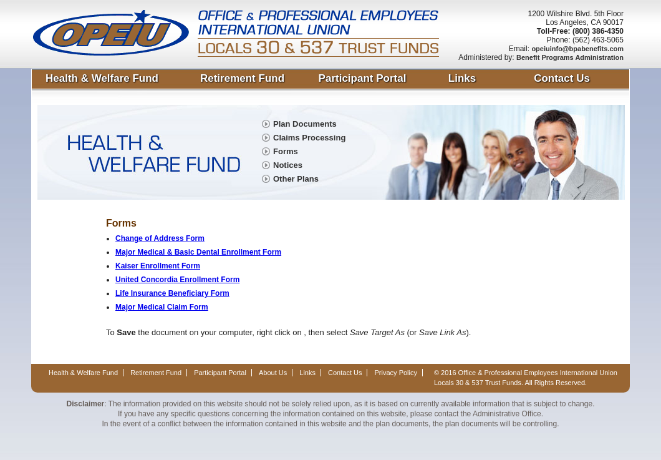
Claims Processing (309, 137)
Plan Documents (305, 124)
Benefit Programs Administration (570, 57)
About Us (273, 372)
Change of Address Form (160, 238)
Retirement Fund (242, 78)
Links (462, 78)
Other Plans (296, 179)
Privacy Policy (396, 372)
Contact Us (562, 78)
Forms (285, 151)
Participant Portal (363, 78)
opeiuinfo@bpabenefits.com (577, 48)
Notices (287, 165)
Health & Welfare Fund (102, 78)
